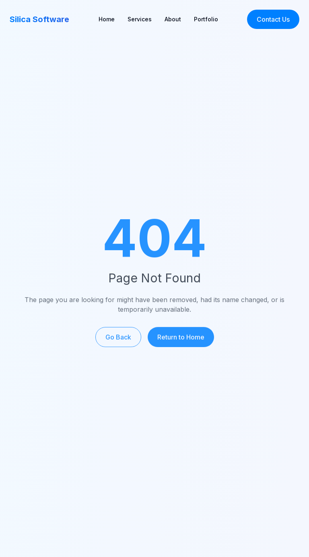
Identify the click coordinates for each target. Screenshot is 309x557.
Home (107, 19)
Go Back (118, 339)
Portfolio (206, 19)
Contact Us (273, 19)
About (173, 19)
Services (140, 19)
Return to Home (180, 339)
